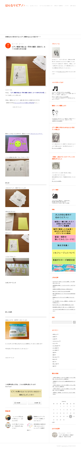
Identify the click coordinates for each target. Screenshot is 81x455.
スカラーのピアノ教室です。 (57, 200)
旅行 (53, 361)
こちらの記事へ (67, 92)
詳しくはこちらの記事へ (57, 148)
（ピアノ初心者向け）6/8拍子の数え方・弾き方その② (66, 435)
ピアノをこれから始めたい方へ (46, 5)
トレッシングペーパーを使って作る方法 (24, 102)
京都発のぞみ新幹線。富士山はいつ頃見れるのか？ (63, 289)
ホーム (27, 5)
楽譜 (53, 366)
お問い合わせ (73, 5)
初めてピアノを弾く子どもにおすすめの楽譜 (61, 291)
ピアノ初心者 (55, 345)
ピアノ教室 (15, 43)
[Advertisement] (40, 23)
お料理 (54, 336)
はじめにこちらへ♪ (34, 5)
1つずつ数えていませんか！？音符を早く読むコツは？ (18, 426)
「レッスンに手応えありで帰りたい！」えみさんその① (17, 418)
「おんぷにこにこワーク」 (36, 133)
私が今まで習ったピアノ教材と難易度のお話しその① (63, 304)
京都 (53, 352)
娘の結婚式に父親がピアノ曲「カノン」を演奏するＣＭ (63, 307)
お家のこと (55, 334)
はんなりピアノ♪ (15, 5)
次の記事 (36, 402)
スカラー (22, 43)
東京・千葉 (55, 363)
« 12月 (53, 422)
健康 (53, 354)
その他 (54, 338)
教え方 (54, 359)
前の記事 (18, 402)
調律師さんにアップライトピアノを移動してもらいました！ (39, 418)
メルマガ (66, 5)
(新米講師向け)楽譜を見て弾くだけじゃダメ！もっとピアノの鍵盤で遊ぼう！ (36, 427)
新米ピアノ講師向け (59, 5)
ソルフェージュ (56, 341)
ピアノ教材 (55, 350)
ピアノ (54, 343)
